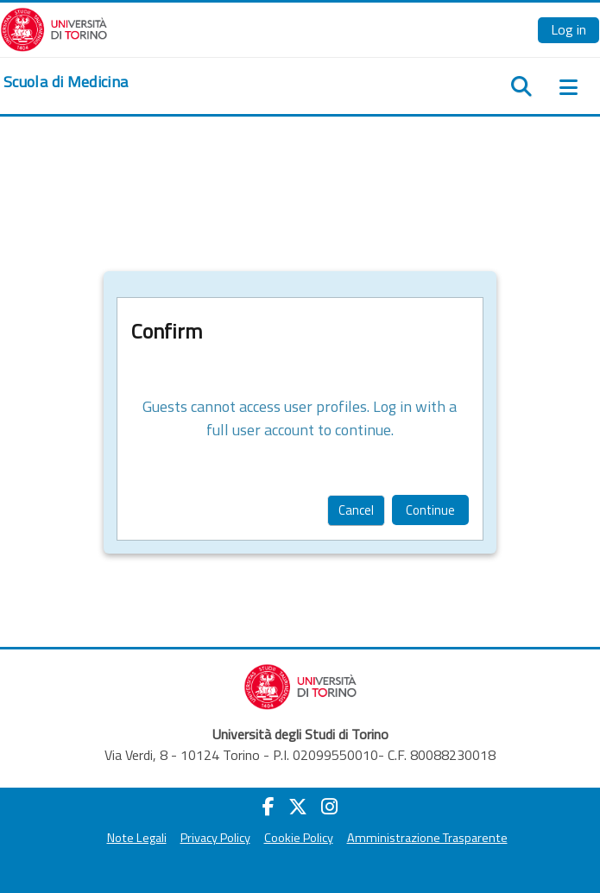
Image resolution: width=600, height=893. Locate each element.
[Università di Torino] (54, 27)
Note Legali (137, 837)
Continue (430, 510)
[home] (65, 82)
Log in (568, 29)
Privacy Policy (215, 837)
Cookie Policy (298, 837)
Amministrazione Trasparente (427, 837)
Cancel (356, 510)
